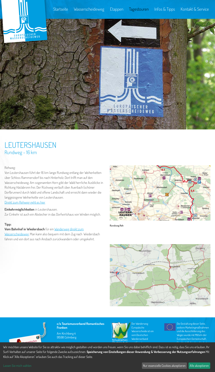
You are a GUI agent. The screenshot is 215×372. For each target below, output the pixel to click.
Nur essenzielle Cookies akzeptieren (164, 365)
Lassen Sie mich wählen (17, 365)
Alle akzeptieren (199, 365)
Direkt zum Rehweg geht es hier (25, 202)
